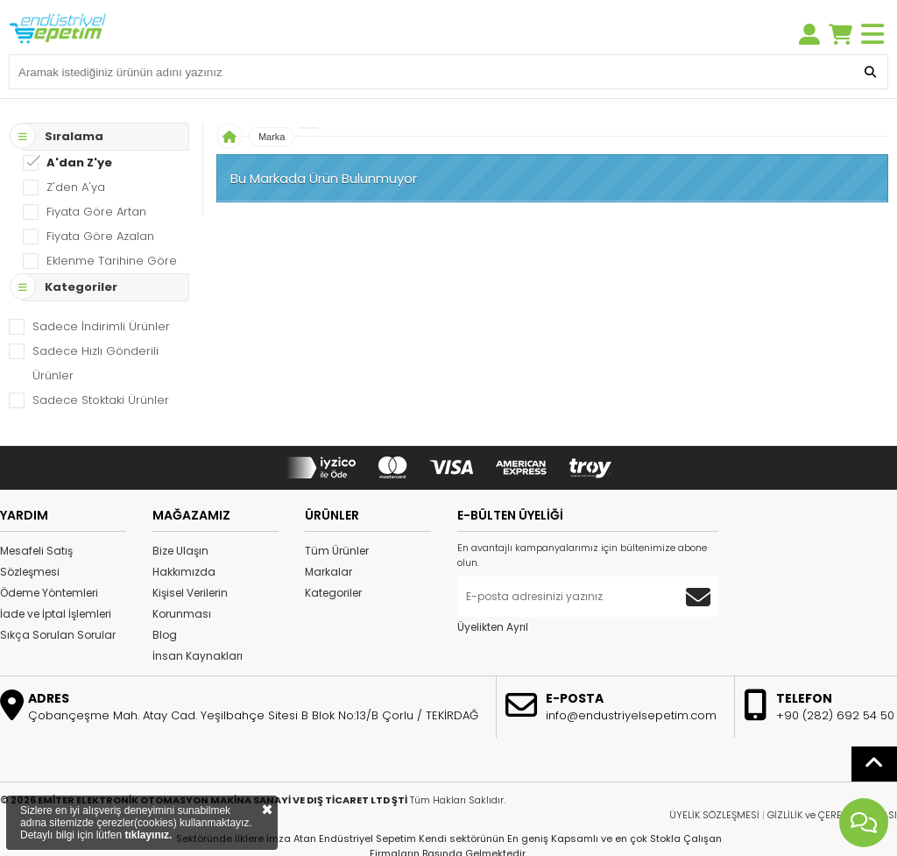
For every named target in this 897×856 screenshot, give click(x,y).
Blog (164, 634)
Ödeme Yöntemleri (49, 592)
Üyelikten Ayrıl (492, 626)
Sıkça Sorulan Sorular (58, 634)
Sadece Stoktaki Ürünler (100, 400)
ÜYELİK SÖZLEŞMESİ (714, 815)
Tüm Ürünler (337, 550)
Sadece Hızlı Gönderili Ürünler (95, 363)
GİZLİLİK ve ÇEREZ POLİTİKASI (832, 815)
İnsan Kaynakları (197, 655)
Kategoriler (333, 592)
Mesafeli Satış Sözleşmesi (36, 561)
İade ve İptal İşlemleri (55, 613)
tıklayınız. (148, 835)
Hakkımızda (183, 571)
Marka (272, 136)
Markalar (328, 571)
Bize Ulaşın (180, 550)
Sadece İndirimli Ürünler (101, 326)
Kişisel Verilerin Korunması (190, 603)
